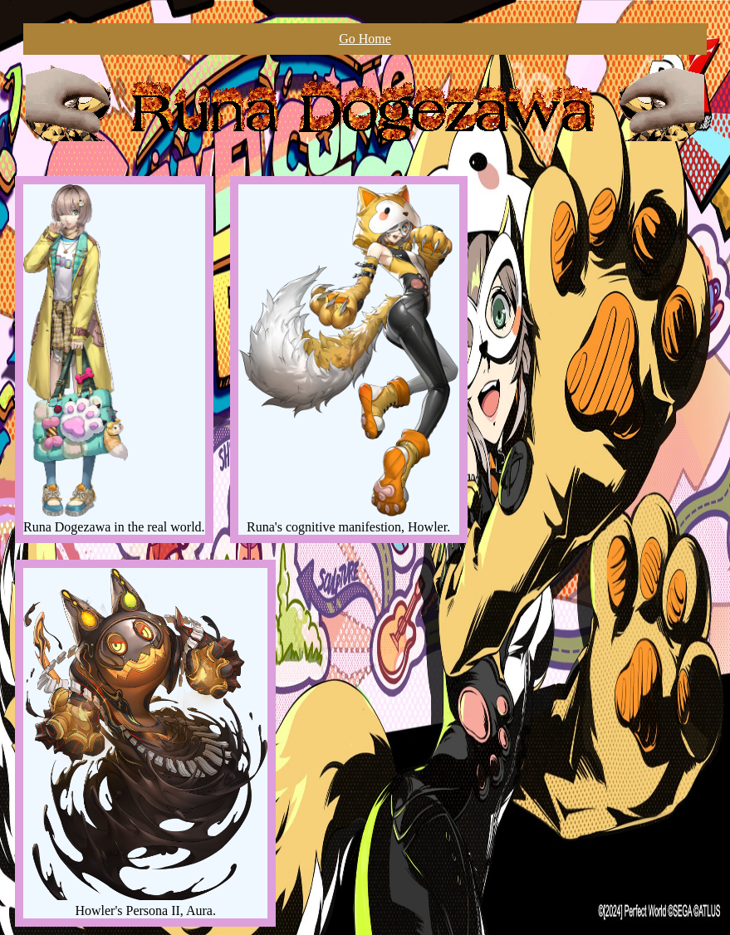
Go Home (365, 39)
